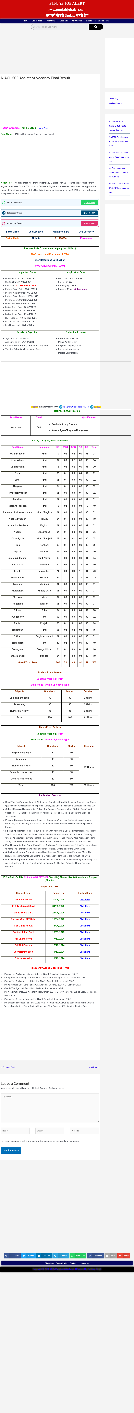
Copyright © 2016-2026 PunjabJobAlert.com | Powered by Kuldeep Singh (67, 1282)
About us (94, 1274)
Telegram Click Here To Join (76, 412)
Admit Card (57, 21)
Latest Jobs (36, 21)
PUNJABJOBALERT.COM (36, 883)
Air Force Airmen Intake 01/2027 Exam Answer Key (119, 197)
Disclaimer (41, 1274)
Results (115, 21)
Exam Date (77, 21)
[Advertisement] (66, 57)
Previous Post (8, 1073)
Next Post (94, 1073)
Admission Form (67, 25)
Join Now (44, 132)
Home (17, 21)
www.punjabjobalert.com (67, 9)
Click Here (85, 905)
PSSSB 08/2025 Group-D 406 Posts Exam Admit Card (118, 130)
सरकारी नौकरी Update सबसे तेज (67, 15)
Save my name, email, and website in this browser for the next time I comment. (42, 1150)
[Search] (96, 32)
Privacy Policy (59, 1274)
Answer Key (96, 21)
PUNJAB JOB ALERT (67, 3)
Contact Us (78, 1274)
